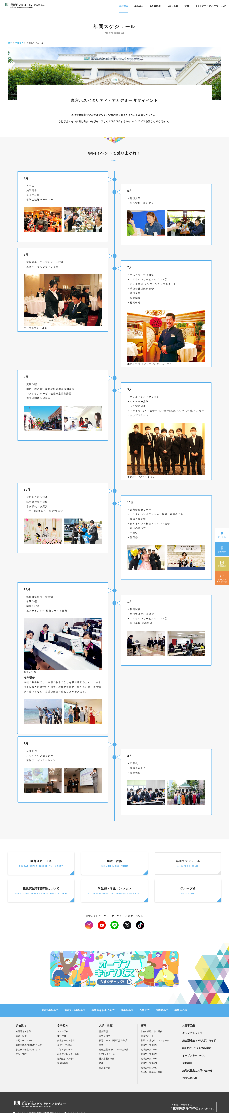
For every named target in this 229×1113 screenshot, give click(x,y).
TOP (10, 43)
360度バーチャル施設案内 (197, 1048)
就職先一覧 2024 (149, 1049)
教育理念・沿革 (41, 863)
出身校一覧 (104, 1067)
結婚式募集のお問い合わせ (197, 1070)
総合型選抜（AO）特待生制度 (113, 1049)
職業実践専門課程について (41, 891)
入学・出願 (172, 6)
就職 (186, 6)
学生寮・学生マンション (114, 891)
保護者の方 (162, 1010)
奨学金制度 (104, 1036)
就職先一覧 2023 (149, 1054)
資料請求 (187, 1063)
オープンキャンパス (193, 1055)
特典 (101, 1063)
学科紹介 (138, 6)
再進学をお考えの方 (103, 1010)
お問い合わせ (189, 1078)
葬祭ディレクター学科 (68, 1054)
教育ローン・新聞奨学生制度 (113, 1040)
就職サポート (147, 1036)
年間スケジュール (188, 863)
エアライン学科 (65, 1045)
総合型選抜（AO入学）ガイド (199, 1040)
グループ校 (188, 891)
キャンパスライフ (192, 1033)
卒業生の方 (180, 1010)
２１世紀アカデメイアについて (210, 6)
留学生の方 (127, 1010)
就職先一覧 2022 (149, 1058)
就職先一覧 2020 (149, 1067)
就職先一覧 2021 (149, 1063)
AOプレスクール (107, 1054)
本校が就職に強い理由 (151, 1031)
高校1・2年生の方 (75, 1010)
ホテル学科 (62, 1031)
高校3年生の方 (50, 1010)
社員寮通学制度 (106, 1058)
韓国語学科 (62, 1063)
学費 (101, 1045)
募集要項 (103, 1031)
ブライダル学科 (65, 1049)
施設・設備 (114, 863)
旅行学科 (61, 1036)
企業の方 (144, 1010)
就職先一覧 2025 (149, 1045)
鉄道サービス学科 (66, 1040)
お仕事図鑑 (155, 6)
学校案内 (123, 6)
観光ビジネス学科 (66, 1058)
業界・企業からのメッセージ (155, 1040)
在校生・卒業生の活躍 (151, 1072)
